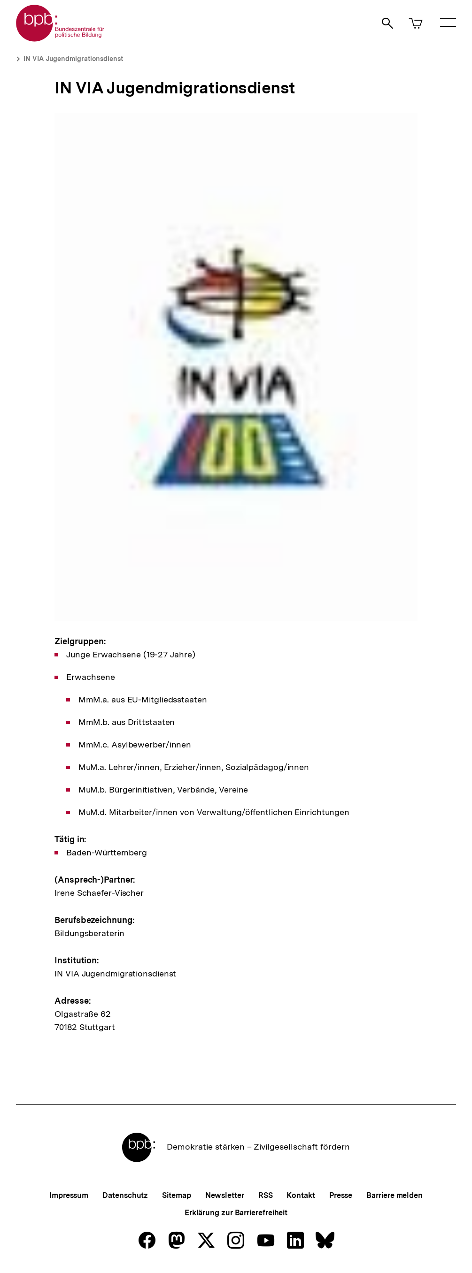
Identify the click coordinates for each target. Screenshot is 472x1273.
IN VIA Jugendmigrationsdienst (73, 58)
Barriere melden (394, 1195)
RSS (265, 1195)
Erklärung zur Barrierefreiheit (236, 1212)
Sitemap (176, 1195)
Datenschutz (125, 1195)
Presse (340, 1195)
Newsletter (224, 1195)
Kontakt (300, 1195)
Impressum (68, 1195)
